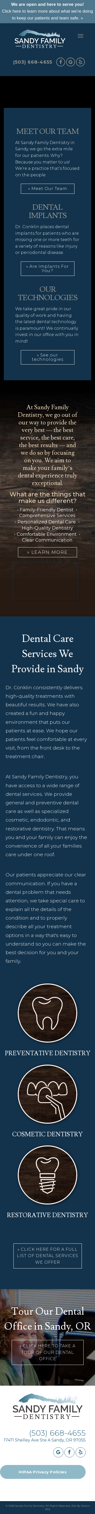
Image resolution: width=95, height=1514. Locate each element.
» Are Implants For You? (47, 268)
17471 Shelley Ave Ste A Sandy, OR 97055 (45, 1440)
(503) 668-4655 (32, 62)
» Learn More (47, 552)
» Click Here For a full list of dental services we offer (47, 1256)
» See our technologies (47, 357)
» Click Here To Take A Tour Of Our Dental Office (47, 1352)
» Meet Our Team (47, 188)
